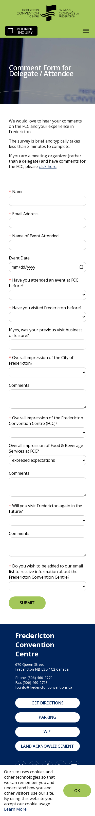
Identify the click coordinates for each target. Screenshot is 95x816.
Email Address (25, 214)
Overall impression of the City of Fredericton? (41, 360)
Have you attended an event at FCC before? (43, 282)
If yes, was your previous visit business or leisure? (46, 332)
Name (18, 191)
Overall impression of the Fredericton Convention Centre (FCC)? (46, 420)
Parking (47, 717)
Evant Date (19, 258)
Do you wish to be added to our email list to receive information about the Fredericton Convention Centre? (46, 571)
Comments (19, 385)
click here (47, 166)
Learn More (15, 809)
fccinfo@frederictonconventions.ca (43, 687)
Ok (77, 790)
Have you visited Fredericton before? (47, 308)
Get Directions (47, 703)
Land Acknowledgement (47, 746)
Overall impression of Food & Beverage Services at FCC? (46, 448)
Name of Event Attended (35, 236)
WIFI (47, 731)
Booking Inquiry (25, 30)
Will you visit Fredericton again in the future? (45, 508)
